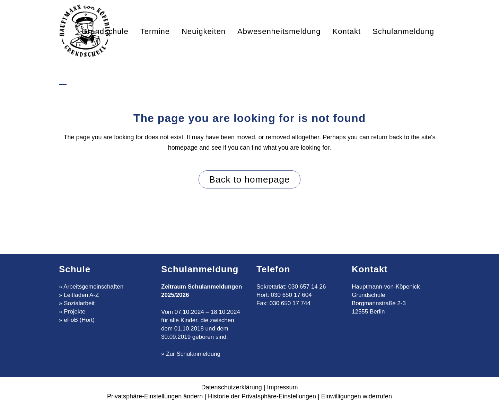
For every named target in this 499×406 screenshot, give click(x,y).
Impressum (282, 387)
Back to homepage (249, 179)
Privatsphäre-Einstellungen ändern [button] (155, 396)
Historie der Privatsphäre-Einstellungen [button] (262, 396)
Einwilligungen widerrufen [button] (356, 396)
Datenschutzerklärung (231, 387)
